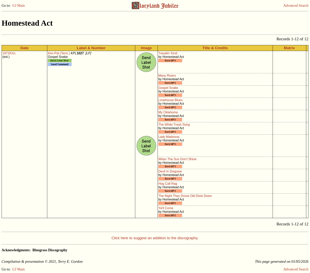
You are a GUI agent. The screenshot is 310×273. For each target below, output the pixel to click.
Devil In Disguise (170, 171)
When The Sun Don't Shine (177, 159)
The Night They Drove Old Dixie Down (185, 196)
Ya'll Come (165, 208)
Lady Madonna (168, 136)
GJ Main (18, 6)
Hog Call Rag (167, 183)
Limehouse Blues (170, 100)
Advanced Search (296, 6)
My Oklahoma (168, 112)
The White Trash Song (174, 124)
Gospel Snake (168, 87)
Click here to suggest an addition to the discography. (155, 238)
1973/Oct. (9, 53)
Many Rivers (167, 75)
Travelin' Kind (167, 53)
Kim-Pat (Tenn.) (59, 53)
